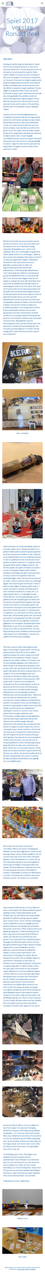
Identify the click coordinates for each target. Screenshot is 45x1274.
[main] (22, 30)
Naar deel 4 (7, 59)
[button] (3, 3)
